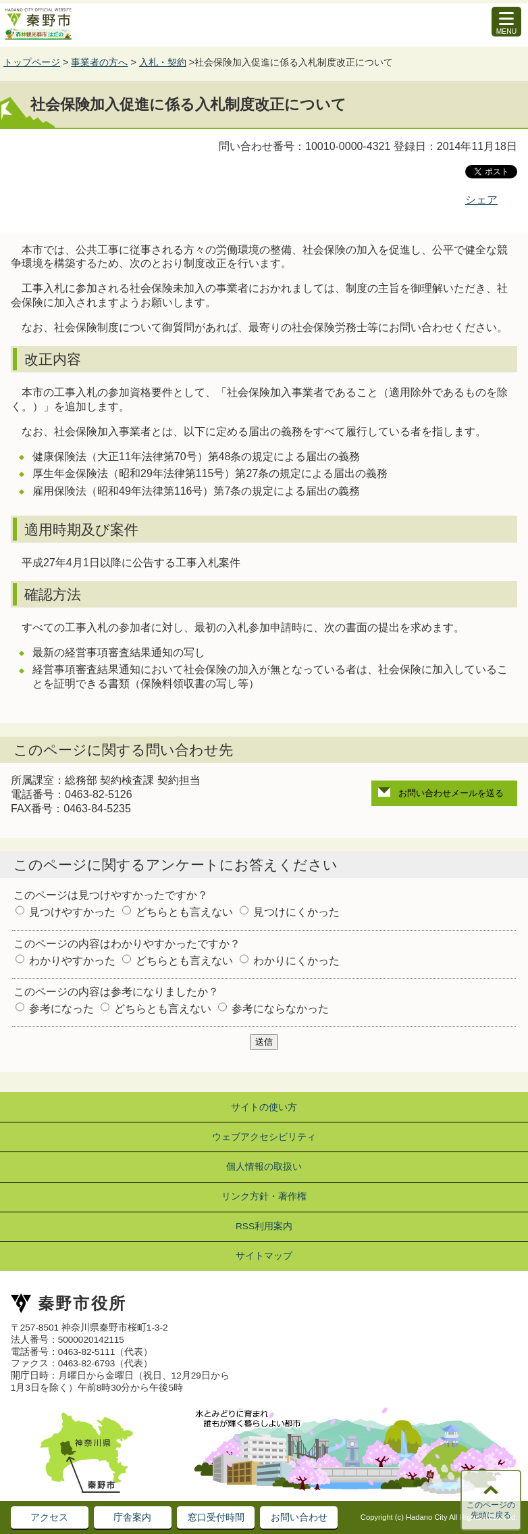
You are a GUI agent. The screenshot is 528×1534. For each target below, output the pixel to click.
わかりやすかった (72, 960)
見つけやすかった (72, 912)
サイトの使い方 (264, 1107)
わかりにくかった (296, 960)
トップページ (31, 62)
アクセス (49, 1517)
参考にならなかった (280, 1008)
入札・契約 (162, 62)
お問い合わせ (299, 1517)
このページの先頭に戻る (491, 1510)
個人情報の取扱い (264, 1167)
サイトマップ (264, 1256)
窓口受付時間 (216, 1517)
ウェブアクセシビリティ (264, 1137)
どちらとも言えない (184, 912)
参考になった (61, 1008)
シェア (481, 199)
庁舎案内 (132, 1517)
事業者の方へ (99, 62)
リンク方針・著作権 (264, 1196)
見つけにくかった (296, 912)
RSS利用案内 (264, 1226)
